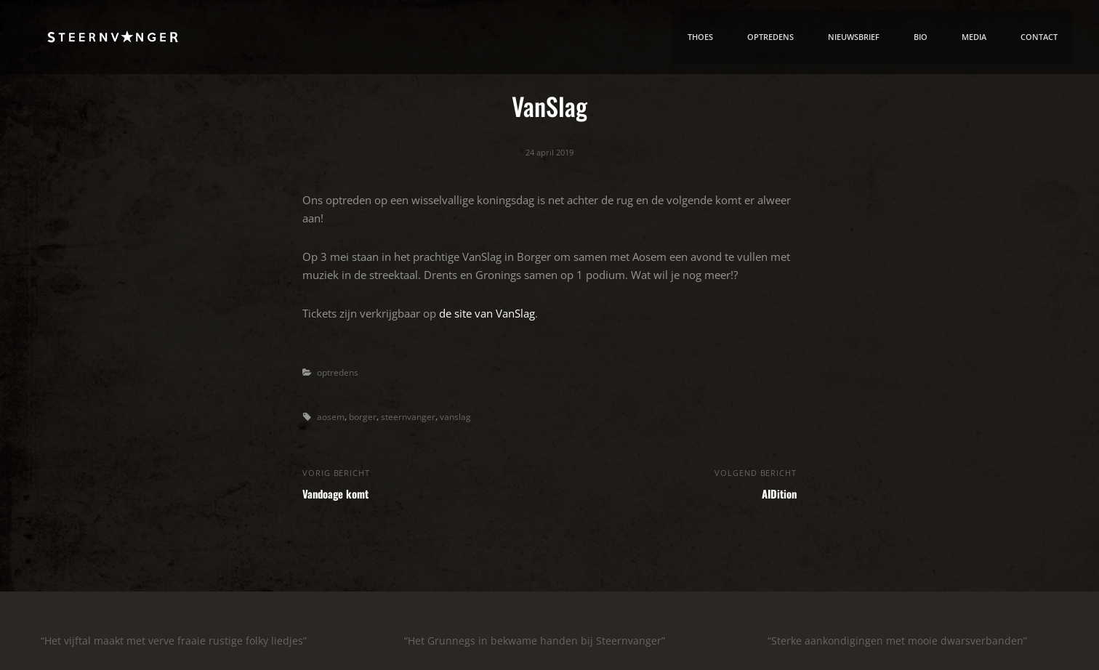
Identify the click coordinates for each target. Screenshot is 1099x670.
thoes (691, 38)
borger (364, 415)
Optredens (762, 38)
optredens (339, 372)
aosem (331, 415)
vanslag (462, 415)
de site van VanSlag (487, 312)
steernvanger (412, 415)
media (971, 38)
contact (1038, 38)
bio (917, 38)
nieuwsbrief (849, 38)
